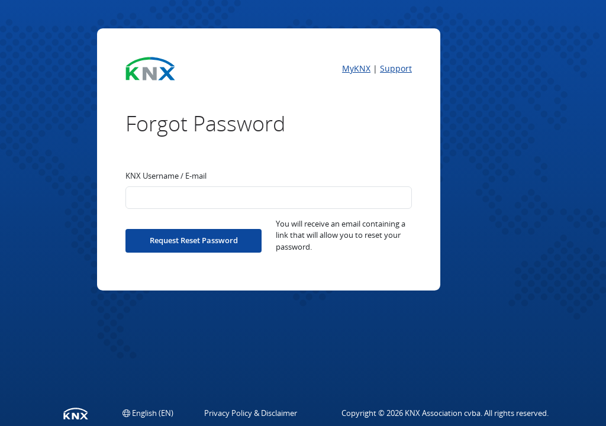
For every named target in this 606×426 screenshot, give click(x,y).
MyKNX (356, 68)
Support (396, 68)
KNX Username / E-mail (166, 175)
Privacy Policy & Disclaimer (250, 413)
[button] (148, 413)
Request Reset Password (194, 240)
